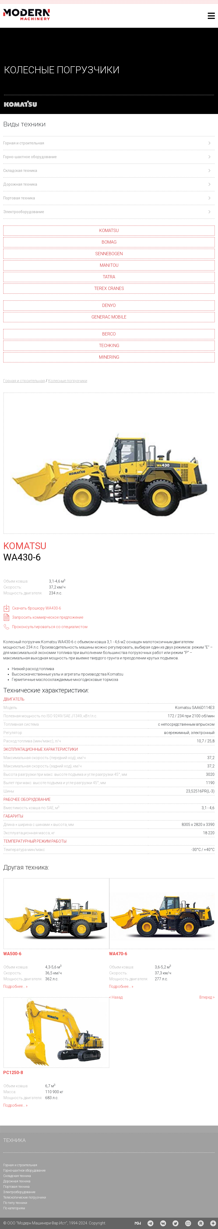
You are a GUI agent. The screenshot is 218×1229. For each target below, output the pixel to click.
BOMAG (109, 242)
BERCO (109, 334)
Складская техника (17, 1176)
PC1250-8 (13, 1072)
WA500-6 (12, 953)
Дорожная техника (16, 1181)
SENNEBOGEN (109, 253)
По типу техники (15, 1203)
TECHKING (109, 345)
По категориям (14, 1208)
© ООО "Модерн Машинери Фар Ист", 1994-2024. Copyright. (54, 1223)
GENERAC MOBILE (109, 317)
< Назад (115, 997)
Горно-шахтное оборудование (24, 1170)
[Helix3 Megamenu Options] (211, 16)
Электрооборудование (19, 1192)
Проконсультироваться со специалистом (49, 627)
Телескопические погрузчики (24, 1197)
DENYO (109, 305)
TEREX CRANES (109, 288)
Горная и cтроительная (20, 1165)
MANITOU (109, 265)
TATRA (109, 276)
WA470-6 (118, 953)
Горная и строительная (24, 381)
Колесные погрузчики (67, 381)
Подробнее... (14, 986)
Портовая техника (16, 1187)
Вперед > (207, 997)
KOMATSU (109, 230)
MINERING (109, 357)
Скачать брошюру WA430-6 (36, 608)
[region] (109, 71)
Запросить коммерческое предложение (47, 617)
